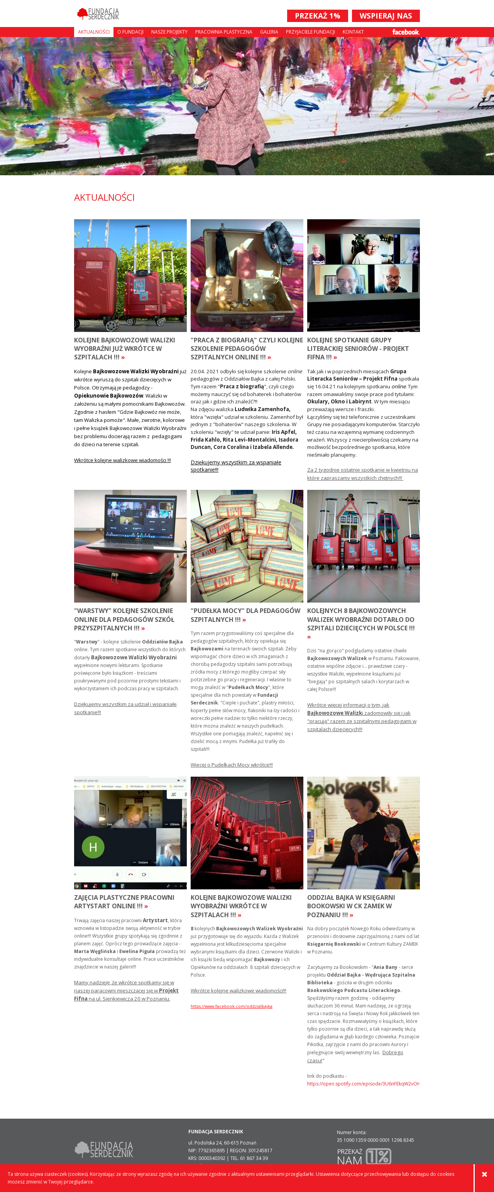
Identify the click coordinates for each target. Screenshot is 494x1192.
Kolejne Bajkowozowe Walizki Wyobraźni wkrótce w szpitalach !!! (241, 906)
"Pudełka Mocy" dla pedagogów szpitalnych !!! (245, 614)
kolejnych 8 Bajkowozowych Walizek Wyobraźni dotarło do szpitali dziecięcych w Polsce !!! (361, 623)
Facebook (406, 32)
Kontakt (353, 32)
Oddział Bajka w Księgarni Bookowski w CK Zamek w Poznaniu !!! (351, 906)
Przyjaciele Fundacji (310, 32)
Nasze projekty (169, 32)
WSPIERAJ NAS (386, 16)
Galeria (269, 32)
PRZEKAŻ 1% (317, 16)
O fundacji (130, 32)
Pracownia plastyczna (223, 32)
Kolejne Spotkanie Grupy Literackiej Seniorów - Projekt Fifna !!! (358, 349)
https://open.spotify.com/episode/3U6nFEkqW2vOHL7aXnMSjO (363, 1083)
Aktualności (94, 32)
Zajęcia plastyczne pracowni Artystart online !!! (124, 901)
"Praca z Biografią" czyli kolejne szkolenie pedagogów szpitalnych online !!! (247, 349)
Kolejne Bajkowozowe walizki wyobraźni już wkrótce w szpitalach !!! (124, 349)
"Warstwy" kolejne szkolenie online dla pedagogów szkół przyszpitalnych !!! (124, 619)
